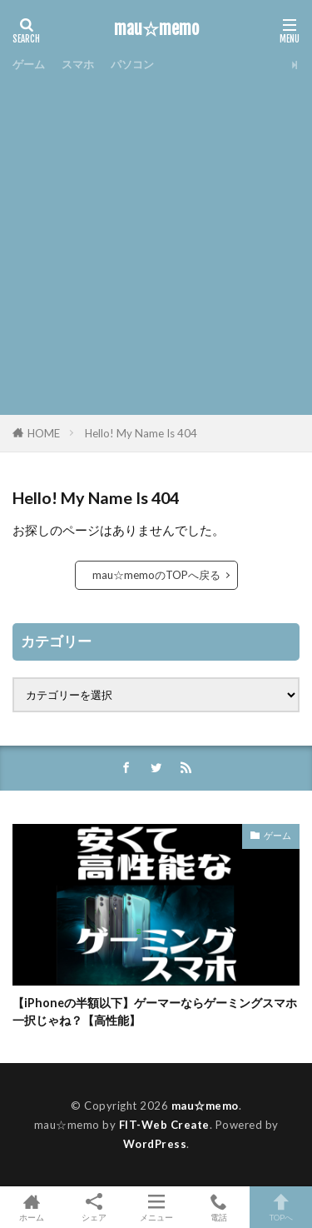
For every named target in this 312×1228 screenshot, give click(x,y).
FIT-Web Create (164, 1124)
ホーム (31, 1207)
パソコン (132, 64)
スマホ (78, 64)
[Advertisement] (156, 242)
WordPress (155, 1144)
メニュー (156, 1207)
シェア (93, 1207)
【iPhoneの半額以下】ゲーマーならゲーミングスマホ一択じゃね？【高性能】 (154, 1011)
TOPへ (281, 1207)
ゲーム (28, 64)
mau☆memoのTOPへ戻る (156, 575)
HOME (43, 433)
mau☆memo (156, 29)
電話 (218, 1207)
